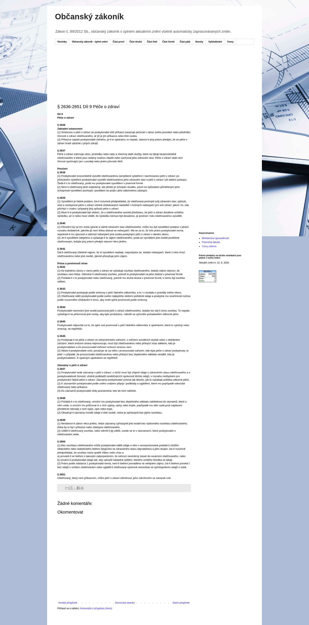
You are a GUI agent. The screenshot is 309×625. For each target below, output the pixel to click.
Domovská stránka (125, 602)
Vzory (230, 41)
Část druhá (135, 41)
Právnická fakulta (211, 242)
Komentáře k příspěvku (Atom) (96, 608)
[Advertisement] (132, 60)
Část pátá (185, 41)
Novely (199, 41)
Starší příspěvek (181, 602)
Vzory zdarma (209, 246)
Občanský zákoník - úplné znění (90, 41)
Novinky (62, 41)
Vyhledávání (215, 41)
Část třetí (152, 41)
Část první (118, 41)
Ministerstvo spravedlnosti (215, 238)
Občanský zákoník (89, 16)
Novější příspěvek (67, 602)
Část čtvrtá (168, 41)
